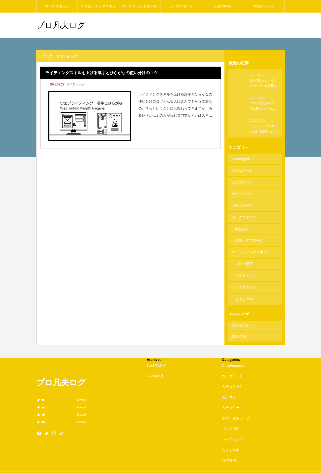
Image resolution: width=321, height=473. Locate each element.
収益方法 (242, 223)
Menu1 (41, 389)
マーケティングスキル (139, 6)
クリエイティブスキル (98, 6)
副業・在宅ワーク (249, 234)
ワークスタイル (57, 6)
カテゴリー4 (241, 202)
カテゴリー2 (241, 180)
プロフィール (263, 6)
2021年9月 (239, 325)
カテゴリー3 (241, 191)
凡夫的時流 (222, 6)
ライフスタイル (181, 6)
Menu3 (41, 403)
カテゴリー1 (241, 169)
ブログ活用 (244, 256)
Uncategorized (242, 159)
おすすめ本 (244, 288)
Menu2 (41, 396)
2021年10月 (240, 314)
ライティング (75, 84)
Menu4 (41, 410)
